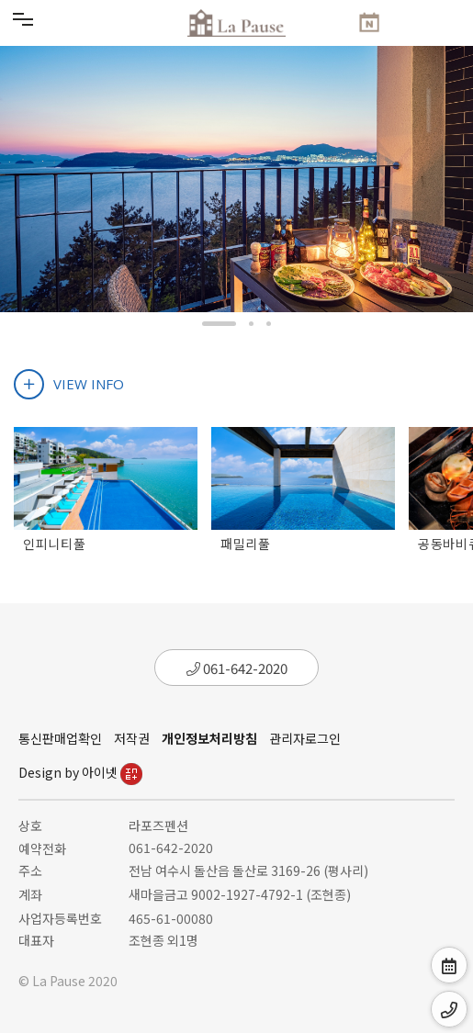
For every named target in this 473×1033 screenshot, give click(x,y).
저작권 (132, 738)
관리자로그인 (305, 738)
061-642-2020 (236, 668)
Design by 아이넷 (80, 772)
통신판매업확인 (60, 738)
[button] (219, 323)
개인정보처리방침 (209, 738)
